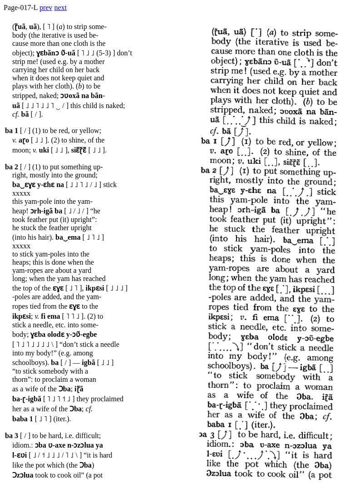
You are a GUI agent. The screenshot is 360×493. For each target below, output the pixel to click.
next (60, 7)
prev (45, 7)
